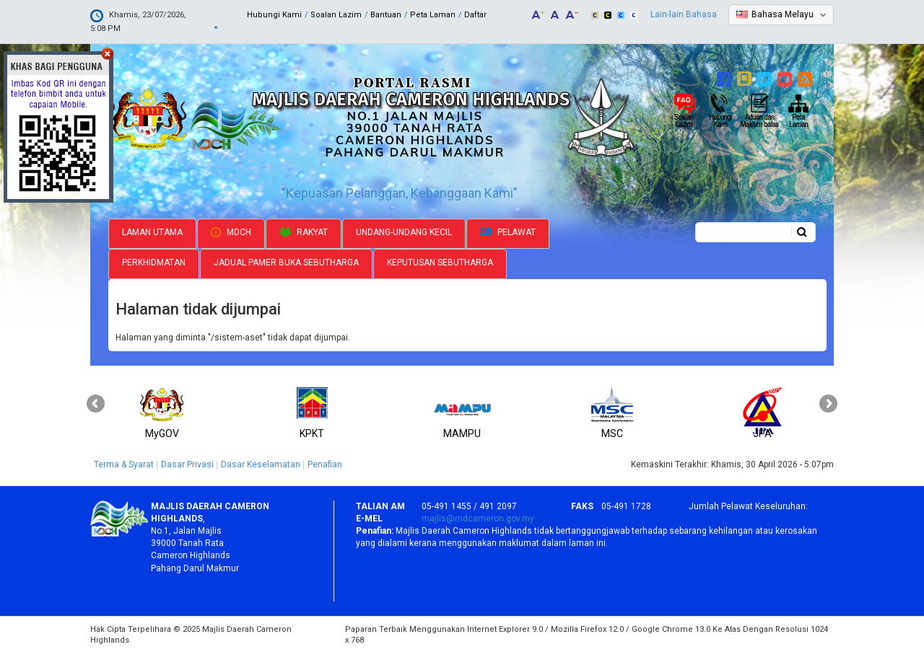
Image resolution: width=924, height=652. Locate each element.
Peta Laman (433, 14)
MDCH (231, 231)
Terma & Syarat (124, 463)
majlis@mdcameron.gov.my (478, 517)
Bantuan (385, 14)
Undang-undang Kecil (404, 231)
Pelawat (508, 231)
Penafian (325, 463)
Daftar (475, 14)
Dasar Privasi (187, 463)
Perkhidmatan (154, 261)
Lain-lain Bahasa (683, 14)
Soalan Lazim (336, 14)
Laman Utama (152, 231)
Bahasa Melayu (782, 14)
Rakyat (303, 231)
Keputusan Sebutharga (440, 261)
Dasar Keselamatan (260, 463)
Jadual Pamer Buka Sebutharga (286, 261)
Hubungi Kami (274, 14)
